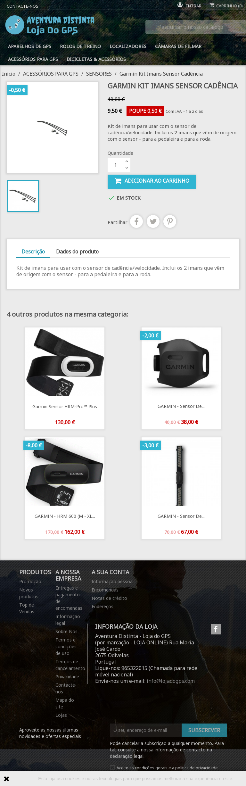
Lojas (61, 715)
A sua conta (110, 572)
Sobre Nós (66, 631)
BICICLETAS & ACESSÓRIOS (96, 59)
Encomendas (105, 590)
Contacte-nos (22, 6)
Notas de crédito (109, 598)
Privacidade (67, 677)
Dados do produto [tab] (77, 251)
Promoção (30, 581)
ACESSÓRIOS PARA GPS (33, 59)
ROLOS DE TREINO (80, 46)
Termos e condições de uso (66, 646)
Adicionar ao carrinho (151, 181)
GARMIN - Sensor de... (181, 406)
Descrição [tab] (33, 251)
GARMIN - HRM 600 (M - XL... (65, 516)
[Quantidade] (115, 165)
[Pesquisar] (195, 27)
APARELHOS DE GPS (29, 46)
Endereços (102, 606)
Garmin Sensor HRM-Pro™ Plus (64, 406)
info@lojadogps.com (171, 680)
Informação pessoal (113, 581)
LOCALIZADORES (128, 46)
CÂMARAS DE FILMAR (178, 46)
